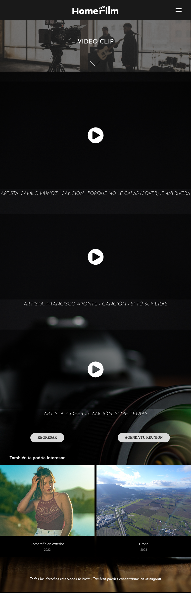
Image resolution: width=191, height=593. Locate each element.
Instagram (153, 578)
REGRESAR (47, 437)
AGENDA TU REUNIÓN (144, 437)
